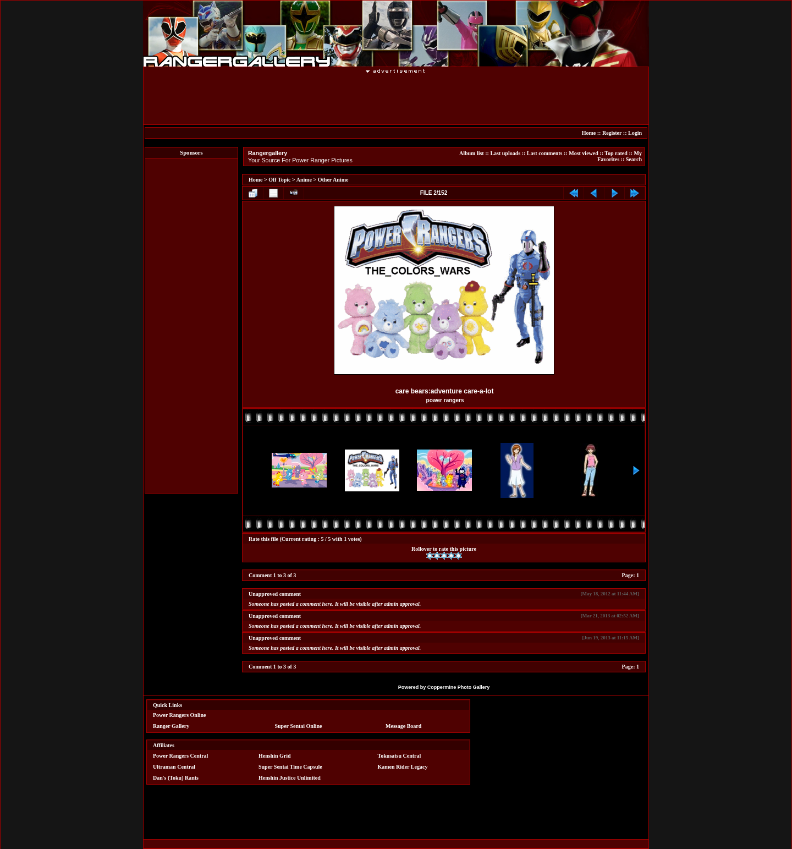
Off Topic (279, 180)
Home (589, 133)
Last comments (545, 153)
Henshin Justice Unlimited (289, 778)
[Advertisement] (396, 98)
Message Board (403, 726)
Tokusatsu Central (399, 756)
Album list (471, 153)
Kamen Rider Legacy (403, 767)
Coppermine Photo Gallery (458, 687)
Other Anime (333, 180)
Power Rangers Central (180, 756)
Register (612, 133)
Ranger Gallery (171, 726)
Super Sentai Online (298, 726)
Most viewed (583, 153)
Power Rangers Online (179, 715)
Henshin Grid (274, 756)
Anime (304, 180)
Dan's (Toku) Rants (176, 778)
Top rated (616, 153)
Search (634, 159)
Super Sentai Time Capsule (290, 767)
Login (635, 133)
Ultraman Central (174, 767)
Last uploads (505, 153)
